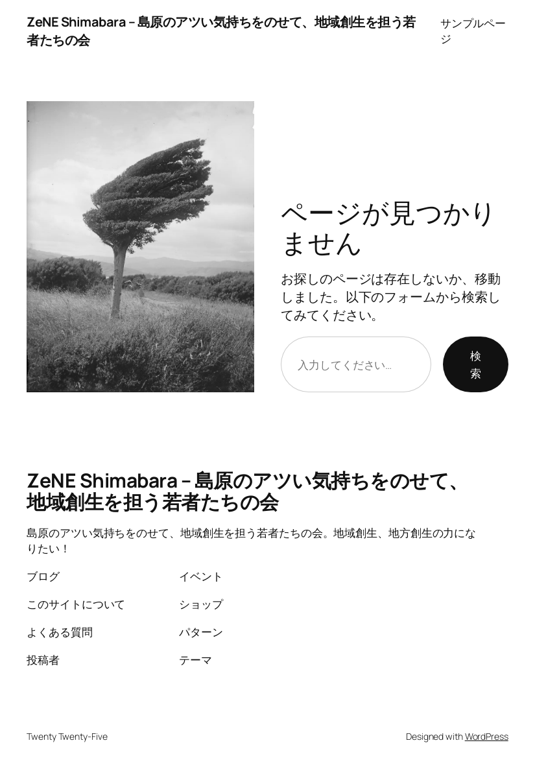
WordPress (486, 736)
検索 (475, 364)
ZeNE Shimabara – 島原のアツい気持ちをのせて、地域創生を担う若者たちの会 (247, 491)
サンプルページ (473, 31)
